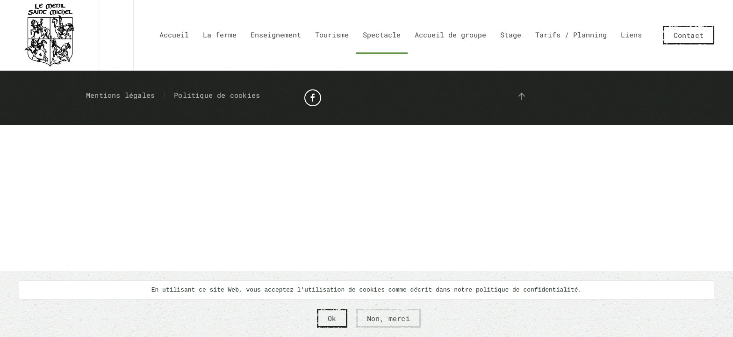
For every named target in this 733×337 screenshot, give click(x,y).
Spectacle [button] (382, 34)
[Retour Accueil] (49, 35)
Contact (689, 35)
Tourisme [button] (332, 34)
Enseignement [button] (276, 34)
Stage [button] (510, 34)
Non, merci (388, 318)
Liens (631, 34)
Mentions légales (120, 95)
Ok (332, 318)
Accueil (174, 34)
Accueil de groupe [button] (450, 34)
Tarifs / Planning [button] (571, 34)
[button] (522, 96)
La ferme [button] (220, 34)
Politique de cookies (217, 95)
